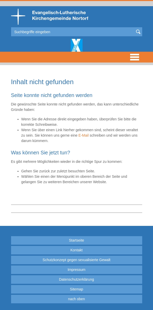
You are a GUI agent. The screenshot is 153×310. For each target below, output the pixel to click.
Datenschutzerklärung (76, 279)
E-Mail (83, 135)
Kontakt (76, 250)
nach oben (76, 299)
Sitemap (76, 289)
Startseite (76, 240)
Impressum (76, 270)
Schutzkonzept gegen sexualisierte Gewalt (77, 260)
